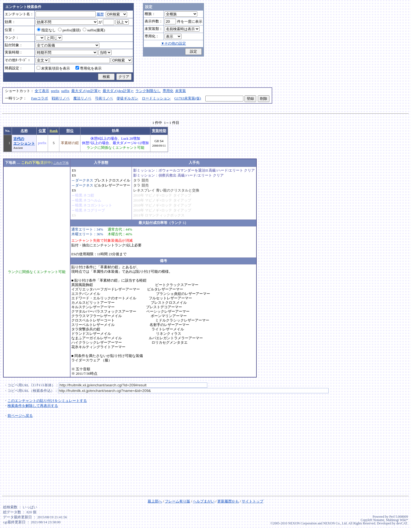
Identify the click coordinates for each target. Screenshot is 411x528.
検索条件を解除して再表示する (32, 406)
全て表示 (42, 91)
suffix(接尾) (94, 30)
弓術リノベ (104, 98)
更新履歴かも (228, 501)
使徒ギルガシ (127, 98)
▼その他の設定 (173, 43)
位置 (42, 131)
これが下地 (61, 162)
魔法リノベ (82, 98)
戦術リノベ (61, 98)
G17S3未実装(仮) (187, 98)
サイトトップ (252, 501)
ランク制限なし (148, 91)
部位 (70, 131)
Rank (53, 131)
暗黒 (78, 195)
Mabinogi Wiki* (397, 520)
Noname (378, 520)
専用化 (168, 91)
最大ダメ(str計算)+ (86, 91)
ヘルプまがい (204, 501)
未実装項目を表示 (53, 68)
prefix (55, 91)
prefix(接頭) (69, 30)
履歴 (100, 14)
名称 (24, 131)
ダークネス (84, 180)
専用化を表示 (88, 68)
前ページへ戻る (20, 416)
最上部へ (155, 501)
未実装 (180, 91)
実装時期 (159, 131)
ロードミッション (156, 98)
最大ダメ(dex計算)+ (118, 91)
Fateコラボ (39, 98)
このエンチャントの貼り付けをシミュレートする (47, 401)
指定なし (46, 30)
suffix (65, 91)
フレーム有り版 (177, 501)
